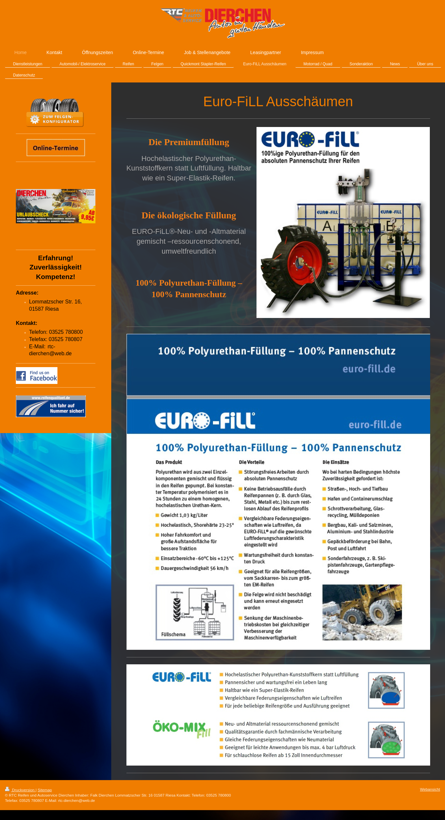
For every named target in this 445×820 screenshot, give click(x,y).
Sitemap (45, 790)
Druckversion (20, 790)
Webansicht (430, 789)
